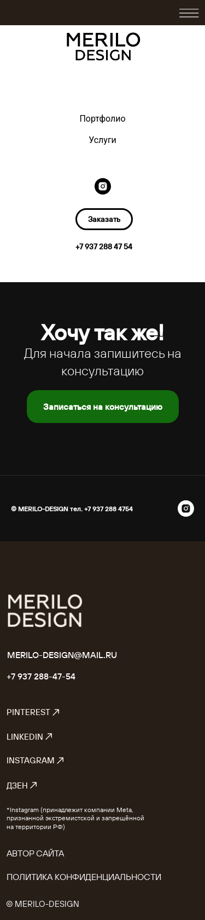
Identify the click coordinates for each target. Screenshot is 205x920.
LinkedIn (30, 736)
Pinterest (33, 712)
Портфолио (102, 118)
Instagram (36, 760)
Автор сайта (35, 853)
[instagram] (103, 186)
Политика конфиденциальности (84, 876)
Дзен (22, 785)
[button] (104, 219)
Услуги (102, 140)
